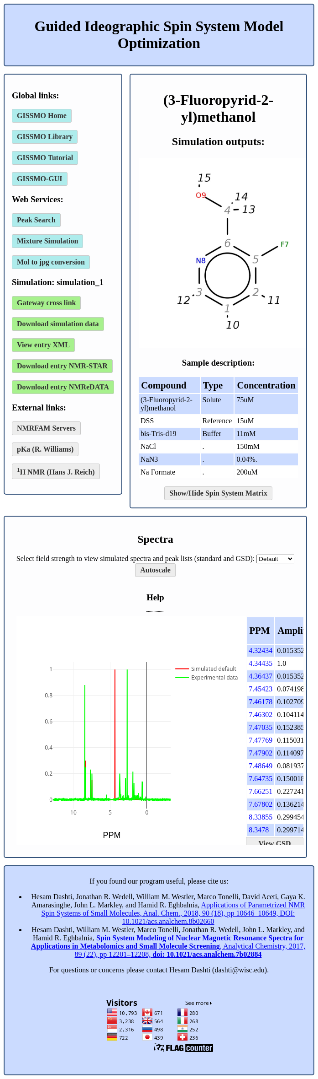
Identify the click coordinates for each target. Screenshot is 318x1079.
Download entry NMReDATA (63, 387)
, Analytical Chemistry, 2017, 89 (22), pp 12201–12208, (168, 946)
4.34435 (260, 663)
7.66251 (260, 791)
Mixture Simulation (47, 241)
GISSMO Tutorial (45, 158)
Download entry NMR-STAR (62, 366)
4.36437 (260, 676)
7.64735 (260, 778)
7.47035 (260, 727)
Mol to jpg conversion (51, 262)
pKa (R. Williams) (45, 449)
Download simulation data (58, 324)
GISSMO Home (42, 115)
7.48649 (260, 766)
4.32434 (260, 650)
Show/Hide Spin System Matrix (218, 493)
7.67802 (260, 804)
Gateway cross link (46, 303)
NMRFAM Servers (46, 428)
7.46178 (260, 702)
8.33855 (260, 817)
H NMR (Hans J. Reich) (56, 471)
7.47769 (260, 740)
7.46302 (260, 714)
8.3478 (259, 830)
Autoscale (155, 570)
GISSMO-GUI (40, 179)
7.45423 (260, 689)
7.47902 (260, 753)
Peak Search (36, 220)
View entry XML (43, 345)
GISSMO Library (45, 136)
